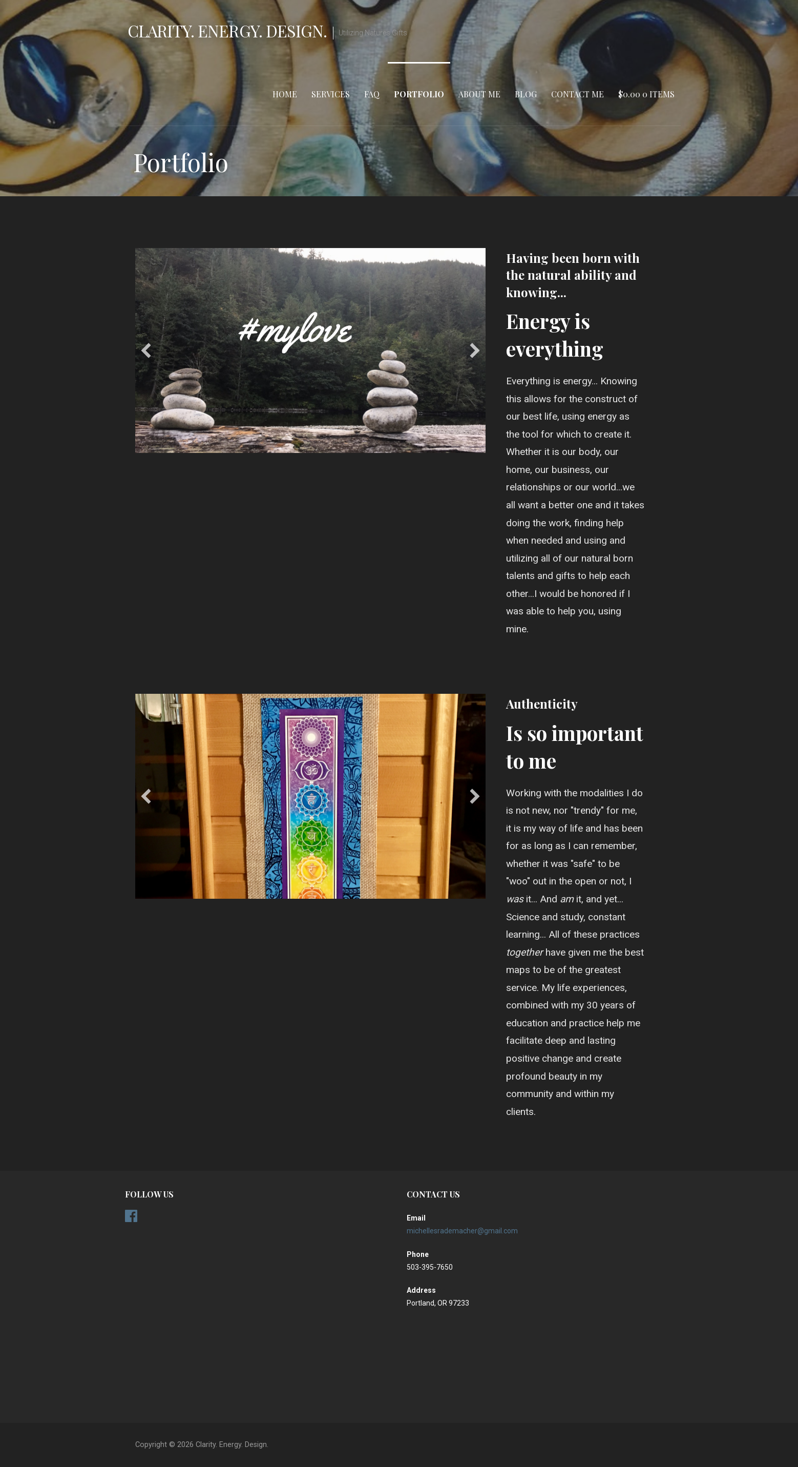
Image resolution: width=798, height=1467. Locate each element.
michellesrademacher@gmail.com (462, 1231)
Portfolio (419, 94)
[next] (475, 350)
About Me (479, 94)
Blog (526, 94)
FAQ (372, 94)
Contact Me (577, 94)
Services (330, 94)
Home (284, 94)
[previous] (146, 350)
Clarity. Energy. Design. (227, 30)
